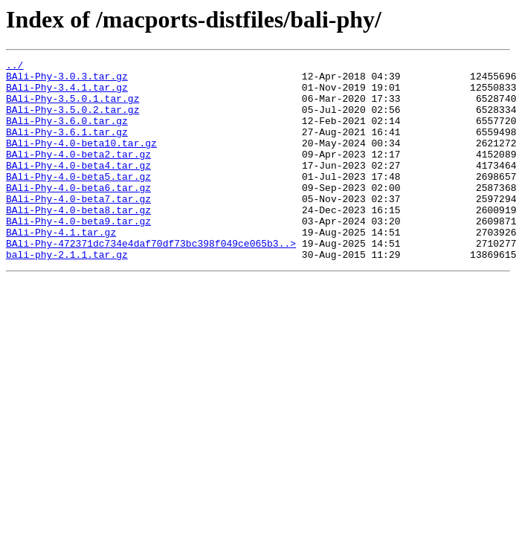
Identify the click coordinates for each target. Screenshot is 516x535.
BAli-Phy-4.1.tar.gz (61, 267)
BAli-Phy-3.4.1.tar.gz (67, 93)
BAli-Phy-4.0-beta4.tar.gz (78, 187)
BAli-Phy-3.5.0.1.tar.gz (72, 107)
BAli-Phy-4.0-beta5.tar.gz (78, 200)
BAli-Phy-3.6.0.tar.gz (67, 133)
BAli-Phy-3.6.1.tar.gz (67, 147)
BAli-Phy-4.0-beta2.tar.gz (78, 174)
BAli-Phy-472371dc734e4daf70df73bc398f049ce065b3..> (151, 281)
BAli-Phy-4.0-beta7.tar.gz (78, 227)
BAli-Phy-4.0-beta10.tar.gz (81, 160)
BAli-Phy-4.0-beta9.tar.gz (78, 254)
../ (14, 67)
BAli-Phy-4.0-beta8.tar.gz (78, 240)
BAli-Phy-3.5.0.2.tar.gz (72, 120)
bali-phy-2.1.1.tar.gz (67, 294)
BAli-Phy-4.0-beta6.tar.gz (78, 214)
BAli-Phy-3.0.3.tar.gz (67, 80)
